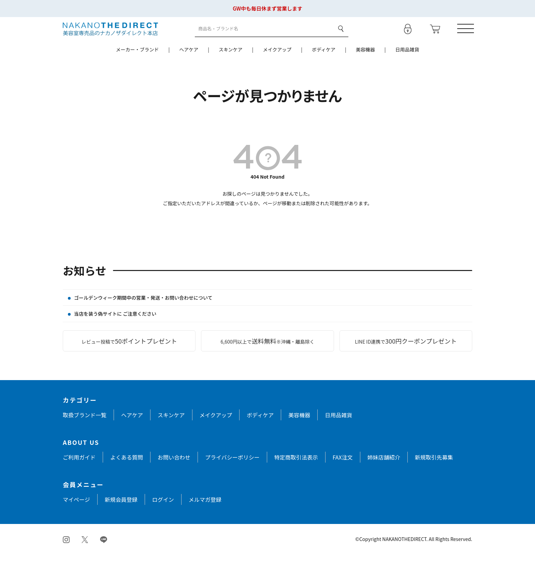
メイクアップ (277, 66)
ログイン (163, 516)
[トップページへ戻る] (110, 36)
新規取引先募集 (434, 474)
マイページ (76, 516)
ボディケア (323, 66)
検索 (340, 37)
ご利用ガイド (79, 474)
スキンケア (231, 66)
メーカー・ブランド (137, 66)
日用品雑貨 (407, 66)
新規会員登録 (121, 516)
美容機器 (365, 66)
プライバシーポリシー (232, 474)
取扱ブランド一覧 (84, 432)
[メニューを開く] (463, 37)
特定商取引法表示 (296, 474)
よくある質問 (126, 474)
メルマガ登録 (205, 516)
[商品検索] (264, 37)
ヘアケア (188, 66)
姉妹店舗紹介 (383, 474)
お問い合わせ (174, 474)
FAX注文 (343, 474)
